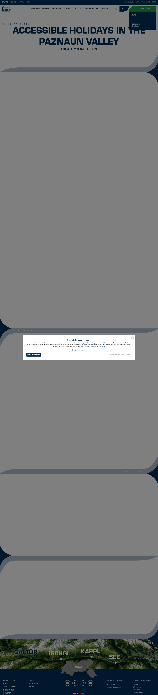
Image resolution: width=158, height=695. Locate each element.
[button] (77, 350)
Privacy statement (93, 346)
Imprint (102, 346)
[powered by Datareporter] (132, 339)
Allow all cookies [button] (33, 355)
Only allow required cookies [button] (120, 355)
